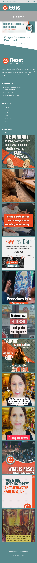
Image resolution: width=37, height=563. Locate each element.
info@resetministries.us (11, 2)
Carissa (7, 43)
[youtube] (34, 1)
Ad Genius (21, 555)
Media (7, 113)
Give (6, 122)
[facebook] (28, 1)
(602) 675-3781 (9, 92)
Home (7, 107)
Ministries (8, 116)
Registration (8, 119)
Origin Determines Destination (17, 38)
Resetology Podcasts (21, 43)
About (7, 110)
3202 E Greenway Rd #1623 (13, 87)
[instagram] (31, 1)
